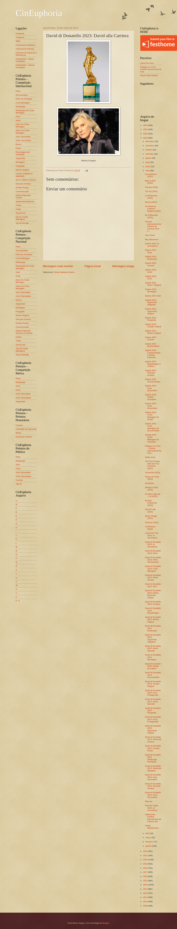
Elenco (19, 144)
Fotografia (20, 166)
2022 (145, 851)
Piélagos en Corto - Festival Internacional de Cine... (153, 449)
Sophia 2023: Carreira (151, 264)
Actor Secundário (23, 137)
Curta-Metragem (23, 103)
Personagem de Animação (22, 153)
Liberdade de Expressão (26, 429)
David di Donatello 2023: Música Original (153, 619)
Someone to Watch (24, 437)
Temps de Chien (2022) (152, 478)
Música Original (22, 170)
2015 (145, 880)
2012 (145, 893)
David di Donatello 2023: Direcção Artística (153, 786)
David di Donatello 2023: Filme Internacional (153, 559)
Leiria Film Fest (146, 63)
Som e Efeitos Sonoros (26, 180)
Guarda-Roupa (22, 187)
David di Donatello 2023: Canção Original (153, 683)
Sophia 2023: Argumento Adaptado (151, 302)
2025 (145, 129)
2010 (145, 901)
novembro (150, 145)
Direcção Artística (23, 184)
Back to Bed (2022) (150, 182)
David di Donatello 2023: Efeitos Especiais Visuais (153, 594)
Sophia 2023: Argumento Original (151, 311)
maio (147, 170)
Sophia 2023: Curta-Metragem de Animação (152, 438)
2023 (145, 138)
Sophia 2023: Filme (151, 251)
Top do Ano (20, 213)
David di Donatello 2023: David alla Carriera (153, 739)
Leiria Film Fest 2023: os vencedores (151, 535)
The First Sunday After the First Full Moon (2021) (152, 464)
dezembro (150, 141)
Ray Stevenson (151, 239)
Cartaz (18, 205)
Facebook (20, 33)
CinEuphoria (39, 13)
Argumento (20, 158)
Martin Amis (150, 457)
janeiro (148, 846)
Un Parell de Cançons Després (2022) (153, 208)
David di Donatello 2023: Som (153, 585)
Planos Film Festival (149, 75)
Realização (20, 106)
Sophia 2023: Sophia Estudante (151, 397)
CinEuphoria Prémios (25, 49)
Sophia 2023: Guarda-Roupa (152, 380)
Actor (18, 116)
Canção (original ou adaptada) (24, 174)
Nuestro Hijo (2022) (150, 510)
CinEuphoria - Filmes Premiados (25, 60)
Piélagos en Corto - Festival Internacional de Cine (150, 69)
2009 (145, 906)
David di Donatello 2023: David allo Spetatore (153, 768)
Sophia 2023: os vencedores (152, 244)
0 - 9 (18, 601)
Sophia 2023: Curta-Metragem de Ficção (152, 416)
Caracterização (22, 191)
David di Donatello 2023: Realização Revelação (153, 758)
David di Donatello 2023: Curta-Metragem (153, 568)
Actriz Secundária (23, 140)
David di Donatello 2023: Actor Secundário (153, 777)
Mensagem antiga (123, 266)
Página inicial (93, 266)
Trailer (18, 209)
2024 (145, 133)
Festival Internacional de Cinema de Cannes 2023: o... (153, 226)
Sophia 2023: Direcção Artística (151, 372)
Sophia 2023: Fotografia (151, 319)
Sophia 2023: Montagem (151, 290)
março (148, 837)
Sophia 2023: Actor (151, 277)
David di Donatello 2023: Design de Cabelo (153, 666)
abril (147, 833)
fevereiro (149, 842)
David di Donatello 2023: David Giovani (153, 577)
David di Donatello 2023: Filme (153, 552)
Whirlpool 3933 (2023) (151, 488)
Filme (18, 91)
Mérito (18, 433)
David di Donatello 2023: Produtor (153, 603)
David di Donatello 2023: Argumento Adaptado (153, 638)
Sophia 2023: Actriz (151, 271)
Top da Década (22, 223)
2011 (145, 897)
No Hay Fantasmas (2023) (151, 502)
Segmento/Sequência (25, 201)
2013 (145, 889)
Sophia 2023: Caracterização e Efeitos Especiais (152, 353)
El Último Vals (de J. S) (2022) (152, 495)
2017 (145, 872)
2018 (145, 868)
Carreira (19, 425)
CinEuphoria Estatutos (25, 45)
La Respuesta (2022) (151, 196)
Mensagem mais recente (58, 266)
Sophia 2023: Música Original (153, 332)
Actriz (18, 120)
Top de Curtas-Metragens (22, 218)
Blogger (105, 923)
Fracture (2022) (151, 522)
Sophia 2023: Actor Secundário (151, 388)
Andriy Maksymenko (152, 827)
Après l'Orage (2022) (151, 517)
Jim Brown (149, 483)
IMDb (18, 41)
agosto (148, 158)
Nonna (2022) (151, 202)
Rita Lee (148, 801)
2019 (145, 864)
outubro (149, 150)
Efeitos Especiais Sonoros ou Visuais (24, 332)
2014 (145, 885)
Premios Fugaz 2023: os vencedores (151, 807)
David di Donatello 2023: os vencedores (153, 544)
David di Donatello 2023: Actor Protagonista (153, 692)
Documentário (22, 95)
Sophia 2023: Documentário (152, 345)
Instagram (20, 37)
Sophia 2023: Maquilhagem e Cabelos (153, 363)
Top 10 (19, 484)
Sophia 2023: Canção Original (153, 325)
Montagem (20, 162)
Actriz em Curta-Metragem (23, 131)
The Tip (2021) (151, 191)
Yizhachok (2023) (152, 472)
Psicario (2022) (151, 187)
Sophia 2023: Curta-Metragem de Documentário (152, 427)
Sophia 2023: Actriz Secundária (151, 405)
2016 (145, 876)
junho (148, 166)
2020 (145, 859)
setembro (149, 154)
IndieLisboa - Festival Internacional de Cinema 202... (153, 818)
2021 (145, 855)
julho (147, 162)
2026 (145, 125)
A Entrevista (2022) (150, 527)
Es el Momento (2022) (151, 216)
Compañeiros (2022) (151, 175)
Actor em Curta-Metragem (22, 125)
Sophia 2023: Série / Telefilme (153, 284)
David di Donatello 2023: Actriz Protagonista (153, 719)
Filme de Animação (24, 99)
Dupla (18, 148)
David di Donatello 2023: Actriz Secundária (153, 794)
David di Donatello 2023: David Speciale (153, 648)
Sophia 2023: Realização (151, 257)
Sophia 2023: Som (153, 296)
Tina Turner (150, 235)
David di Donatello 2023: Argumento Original (153, 729)
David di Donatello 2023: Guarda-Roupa (153, 748)
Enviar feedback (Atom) (64, 272)
